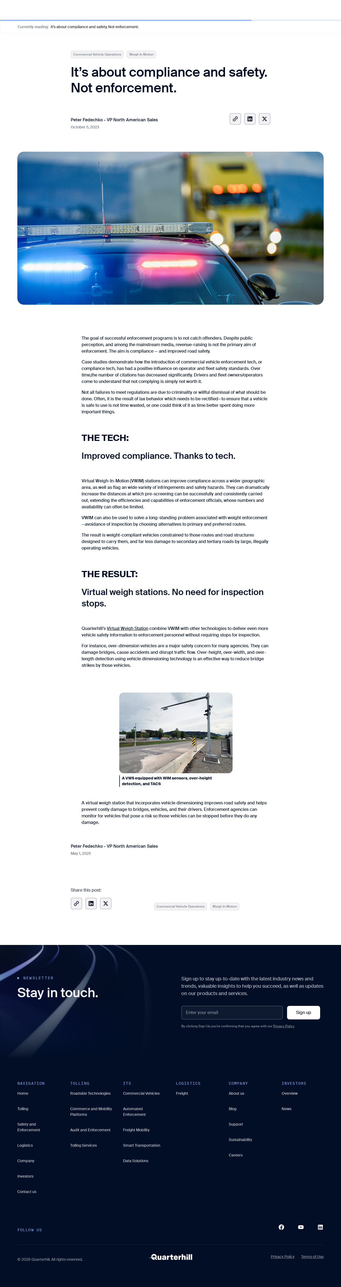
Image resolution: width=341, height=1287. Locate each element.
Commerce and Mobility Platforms (91, 1111)
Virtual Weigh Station (127, 628)
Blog (232, 1108)
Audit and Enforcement (90, 1129)
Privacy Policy (283, 1026)
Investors (25, 1176)
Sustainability (240, 1139)
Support (236, 1124)
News (286, 1108)
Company (25, 1160)
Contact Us (317, 10)
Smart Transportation (141, 1145)
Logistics (25, 1145)
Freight (182, 1093)
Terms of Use (312, 1256)
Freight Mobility (136, 1129)
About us (236, 1093)
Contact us (26, 1191)
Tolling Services (83, 1145)
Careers (236, 1155)
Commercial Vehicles (141, 1093)
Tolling (22, 1108)
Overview (290, 1093)
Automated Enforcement (134, 1111)
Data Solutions (135, 1160)
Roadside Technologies (90, 1093)
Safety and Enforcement (28, 1127)
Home (22, 1093)
